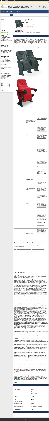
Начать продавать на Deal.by (11, 0)
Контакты (19, 11)
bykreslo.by (4, 49)
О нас (15, 11)
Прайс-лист (3, 27)
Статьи (2, 24)
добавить (46, 0)
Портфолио (3, 21)
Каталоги (2, 19)
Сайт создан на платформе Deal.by (24, 419)
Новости (2, 22)
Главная (2, 11)
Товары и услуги (9, 11)
